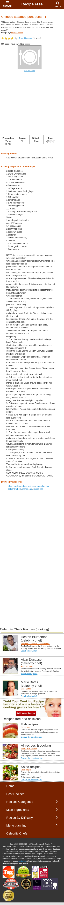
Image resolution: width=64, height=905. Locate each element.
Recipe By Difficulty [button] (32, 817)
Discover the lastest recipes (31, 737)
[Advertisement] (32, 103)
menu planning (42, 486)
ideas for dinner (15, 486)
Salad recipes (26, 770)
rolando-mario (17, 33)
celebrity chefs (14, 489)
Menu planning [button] (32, 825)
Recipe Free (32, 4)
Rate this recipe (25, 38)
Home (10, 786)
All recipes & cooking (29, 748)
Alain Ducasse (27, 666)
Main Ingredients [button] (32, 809)
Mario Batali (26, 689)
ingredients (27, 489)
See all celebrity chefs (29, 651)
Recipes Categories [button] (32, 802)
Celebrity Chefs (16, 833)
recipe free (38, 489)
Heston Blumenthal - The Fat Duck (35, 644)
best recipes (28, 486)
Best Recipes (15, 794)
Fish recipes (25, 727)
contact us (22, 861)
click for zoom (29, 70)
